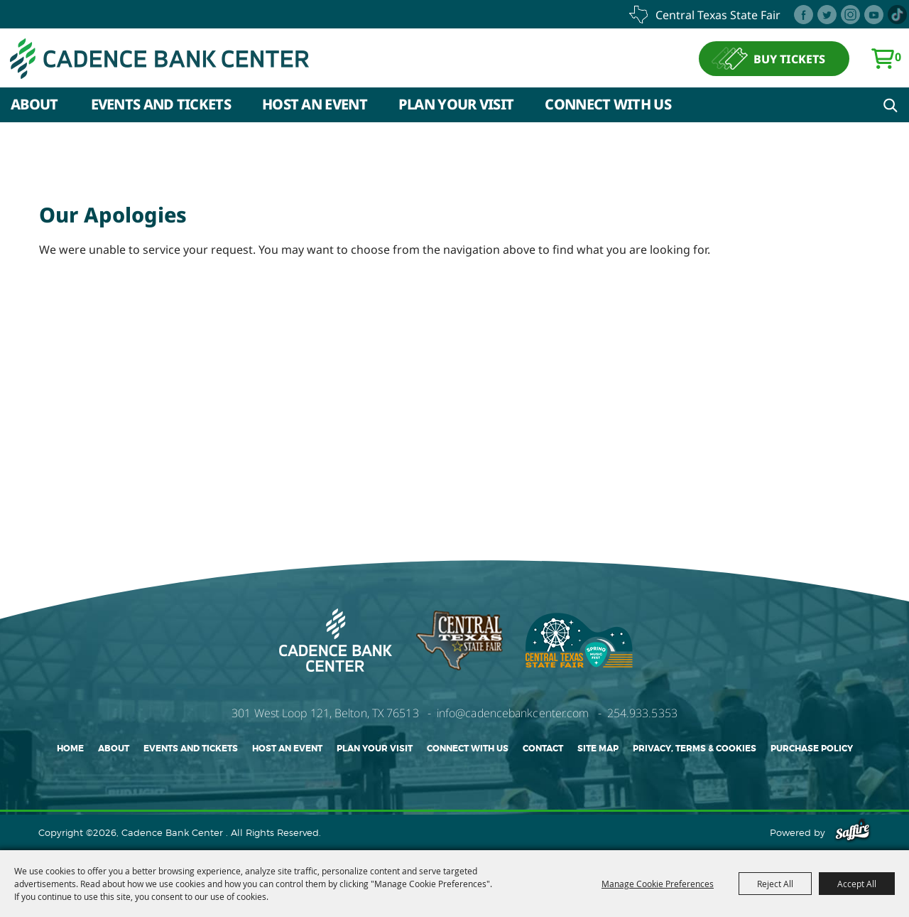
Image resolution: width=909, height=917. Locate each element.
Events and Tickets (161, 104)
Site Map (598, 748)
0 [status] (898, 57)
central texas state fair (717, 15)
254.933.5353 (642, 713)
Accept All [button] (856, 883)
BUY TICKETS (789, 59)
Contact (543, 748)
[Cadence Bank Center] (159, 58)
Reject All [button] (775, 883)
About (34, 104)
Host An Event (314, 104)
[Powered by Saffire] (852, 832)
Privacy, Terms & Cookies (694, 748)
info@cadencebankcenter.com (513, 713)
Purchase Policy (812, 748)
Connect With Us (608, 104)
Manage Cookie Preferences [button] (658, 883)
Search (890, 105)
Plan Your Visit (456, 104)
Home (70, 748)
